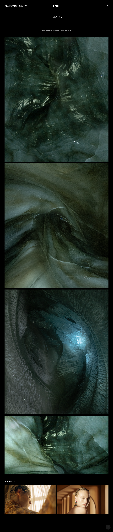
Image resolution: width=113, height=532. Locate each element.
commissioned (8, 7)
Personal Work (23, 5)
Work (6, 5)
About (15, 7)
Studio (21, 7)
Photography (13, 5)
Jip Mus (56, 6)
